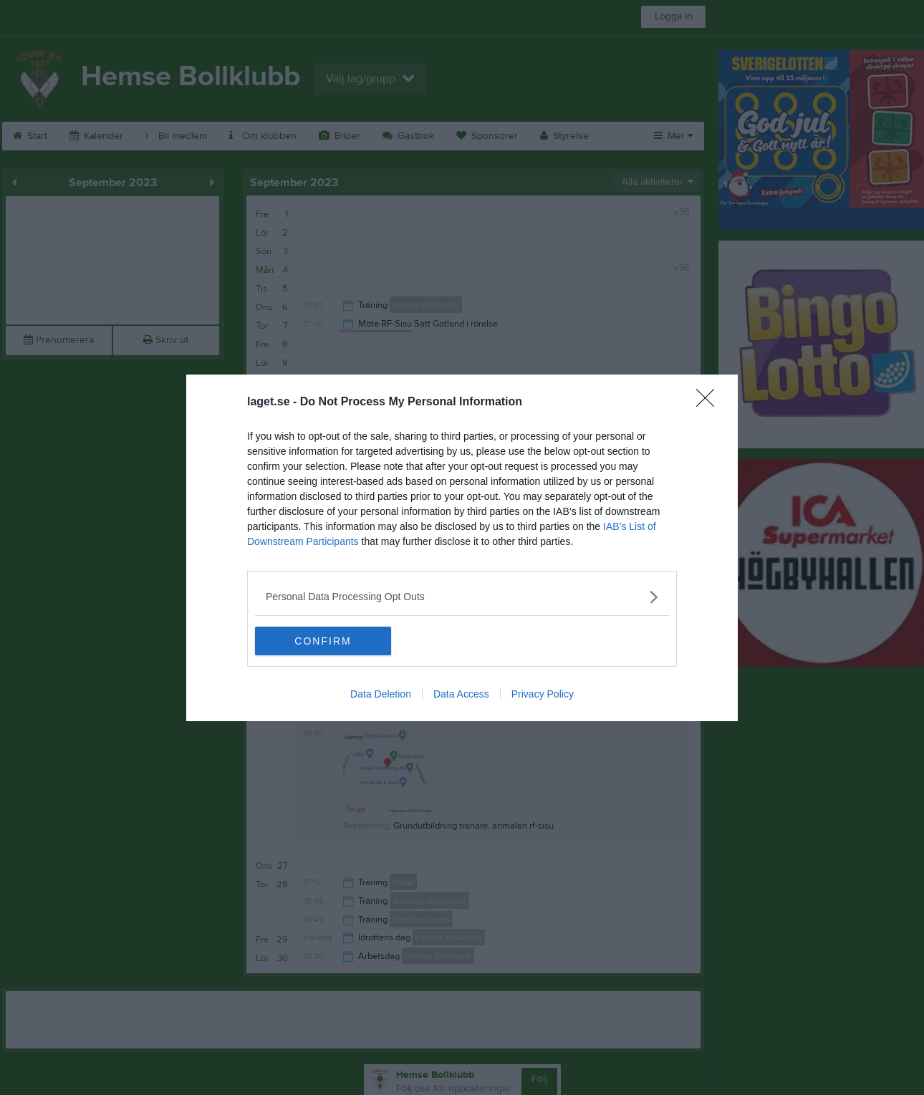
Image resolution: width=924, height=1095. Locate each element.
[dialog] (462, 548)
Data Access (461, 694)
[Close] (709, 402)
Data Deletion (380, 694)
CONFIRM (322, 641)
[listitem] (462, 596)
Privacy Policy (542, 694)
